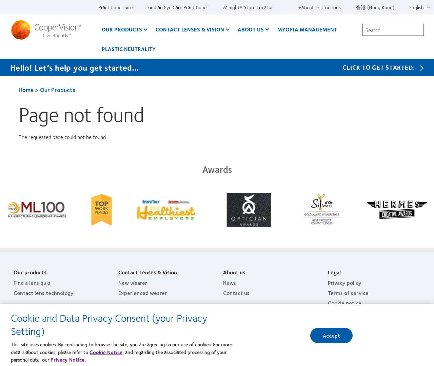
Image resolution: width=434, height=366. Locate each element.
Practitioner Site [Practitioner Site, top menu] (115, 7)
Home (26, 89)
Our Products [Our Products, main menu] (122, 29)
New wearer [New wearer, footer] (132, 282)
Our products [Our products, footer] (30, 272)
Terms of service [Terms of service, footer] (348, 293)
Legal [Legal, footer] (334, 272)
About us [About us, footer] (234, 272)
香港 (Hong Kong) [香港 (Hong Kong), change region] (375, 7)
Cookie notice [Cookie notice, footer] (344, 303)
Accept (331, 338)
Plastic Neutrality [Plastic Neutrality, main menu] (129, 49)
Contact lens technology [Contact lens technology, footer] (44, 293)
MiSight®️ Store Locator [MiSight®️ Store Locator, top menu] (248, 7)
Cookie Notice (106, 355)
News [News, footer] (229, 282)
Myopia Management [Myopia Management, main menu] (307, 29)
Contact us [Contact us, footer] (236, 293)
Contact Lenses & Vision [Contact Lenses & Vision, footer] (147, 272)
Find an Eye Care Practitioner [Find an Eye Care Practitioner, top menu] (177, 7)
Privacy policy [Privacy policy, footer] (344, 282)
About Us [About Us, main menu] (251, 29)
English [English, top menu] (416, 7)
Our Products (57, 89)
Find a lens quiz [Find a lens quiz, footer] (32, 282)
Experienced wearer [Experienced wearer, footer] (142, 293)
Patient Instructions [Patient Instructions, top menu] (320, 7)
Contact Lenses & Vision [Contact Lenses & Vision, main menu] (190, 29)
